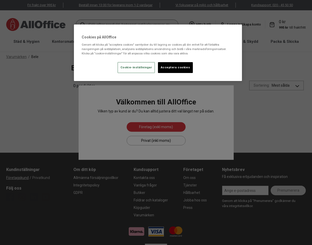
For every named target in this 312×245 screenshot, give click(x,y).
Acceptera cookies (175, 67)
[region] (158, 53)
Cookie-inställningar (136, 67)
